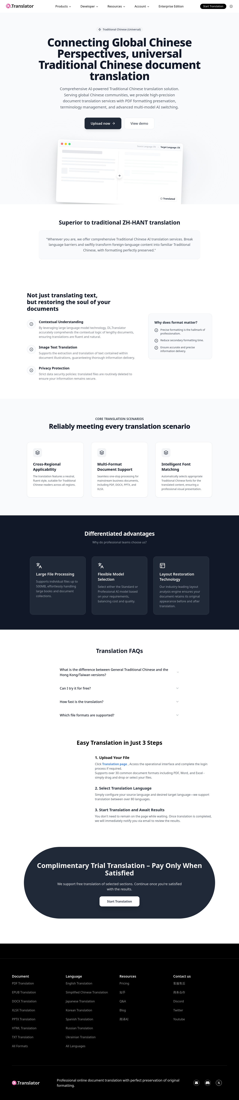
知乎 (122, 992)
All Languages (75, 1046)
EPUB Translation (24, 992)
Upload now (103, 123)
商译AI (124, 1019)
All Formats (20, 1046)
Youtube (179, 1019)
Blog (123, 1010)
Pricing (124, 983)
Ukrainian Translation (81, 1037)
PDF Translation (23, 983)
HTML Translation (24, 1028)
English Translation (79, 983)
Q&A (123, 1001)
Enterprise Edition (171, 6)
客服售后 (179, 983)
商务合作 (179, 992)
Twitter (178, 1010)
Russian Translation (79, 1028)
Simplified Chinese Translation (87, 992)
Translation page (115, 764)
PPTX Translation (23, 1019)
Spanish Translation (79, 1019)
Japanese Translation (80, 1001)
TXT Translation (22, 1037)
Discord (178, 1001)
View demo (139, 123)
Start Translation (213, 6)
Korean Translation (79, 1010)
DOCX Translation (24, 1001)
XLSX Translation (23, 1010)
